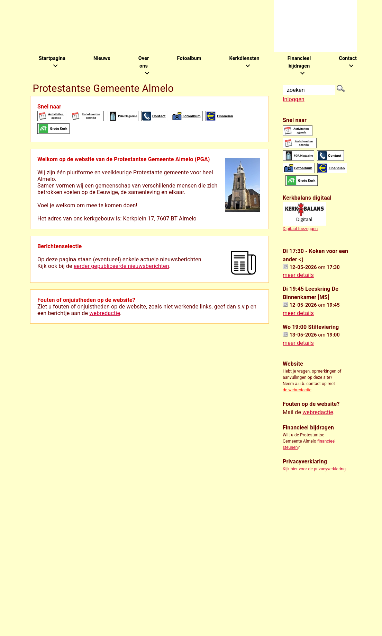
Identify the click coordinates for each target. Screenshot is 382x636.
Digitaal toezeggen (300, 228)
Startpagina (52, 58)
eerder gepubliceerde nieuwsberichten (121, 266)
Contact (348, 58)
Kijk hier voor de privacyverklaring (314, 469)
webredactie (104, 313)
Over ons (143, 62)
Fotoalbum (189, 58)
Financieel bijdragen (299, 62)
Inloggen (293, 99)
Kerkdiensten (244, 58)
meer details (298, 275)
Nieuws (101, 58)
